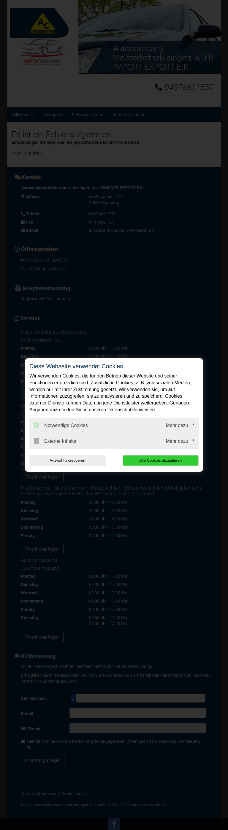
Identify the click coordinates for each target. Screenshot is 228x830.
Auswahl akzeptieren (67, 460)
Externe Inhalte (55, 441)
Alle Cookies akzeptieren (160, 460)
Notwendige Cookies (61, 425)
